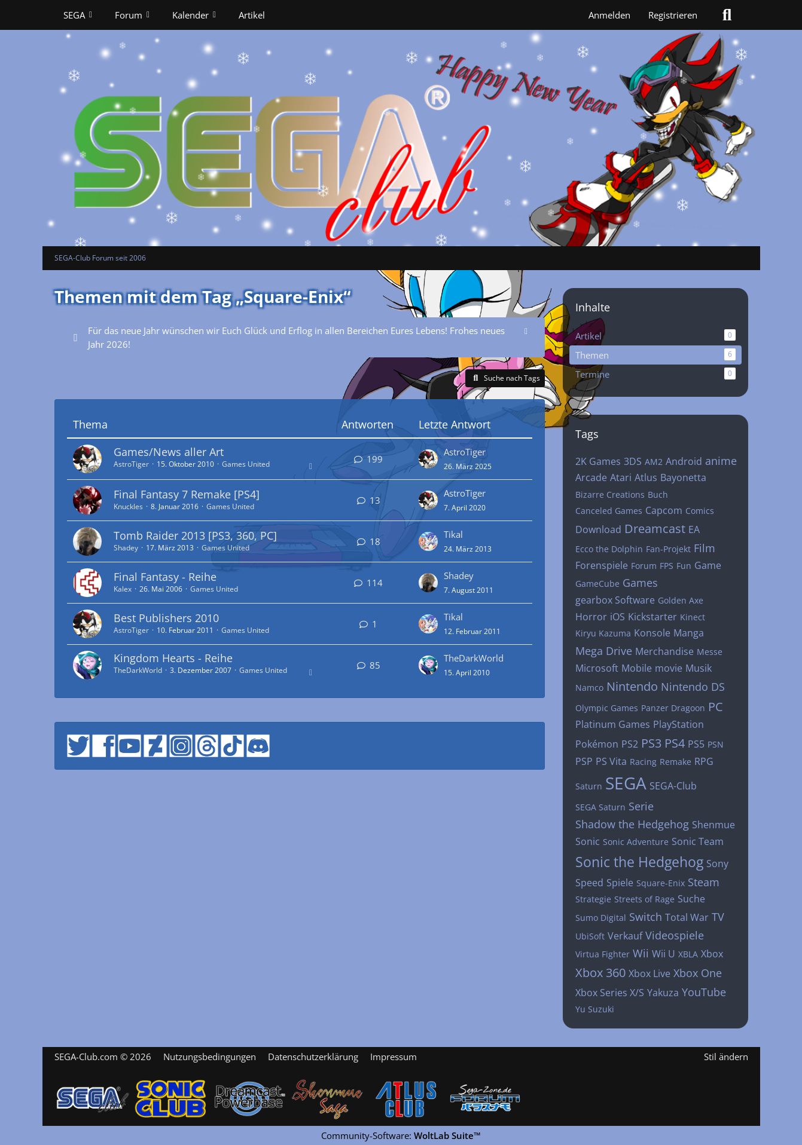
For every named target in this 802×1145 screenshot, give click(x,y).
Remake (675, 761)
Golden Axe (680, 600)
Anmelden (609, 15)
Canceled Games (608, 510)
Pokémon (596, 744)
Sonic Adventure (636, 841)
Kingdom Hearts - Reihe (173, 658)
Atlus (646, 477)
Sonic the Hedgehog (639, 861)
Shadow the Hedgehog (632, 824)
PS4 (674, 743)
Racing (643, 761)
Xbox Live (649, 973)
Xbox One (697, 973)
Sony (717, 863)
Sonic (587, 841)
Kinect (692, 617)
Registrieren (672, 15)
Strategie (593, 899)
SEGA (626, 783)
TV (718, 917)
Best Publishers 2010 (166, 618)
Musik (698, 668)
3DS (633, 461)
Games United (246, 464)
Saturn (588, 786)
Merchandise (664, 651)
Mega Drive (603, 651)
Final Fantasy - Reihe (165, 577)
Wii (641, 953)
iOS (617, 616)
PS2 (629, 744)
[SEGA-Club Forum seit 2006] (401, 123)
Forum (644, 565)
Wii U (663, 953)
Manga (688, 632)
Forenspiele (601, 565)
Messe (709, 651)
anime (721, 461)
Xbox (712, 953)
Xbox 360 (600, 973)
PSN (716, 744)
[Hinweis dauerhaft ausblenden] (526, 330)
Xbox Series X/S (609, 992)
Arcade (591, 477)
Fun (683, 565)
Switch (645, 917)
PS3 (651, 743)
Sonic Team (698, 841)
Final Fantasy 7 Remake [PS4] (187, 494)
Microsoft (596, 668)
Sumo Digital (600, 917)
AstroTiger (131, 464)
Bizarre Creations (610, 494)
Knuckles (128, 506)
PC (715, 707)
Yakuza (663, 992)
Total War (687, 917)
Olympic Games (606, 708)
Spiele (619, 882)
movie (668, 668)
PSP (584, 761)
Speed (589, 882)
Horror (591, 616)
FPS (666, 565)
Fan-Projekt (668, 549)
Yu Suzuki (594, 1009)
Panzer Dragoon (673, 708)
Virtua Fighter (602, 954)
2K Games (598, 461)
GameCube (597, 583)
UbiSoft (590, 936)
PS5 (696, 744)
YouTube (704, 992)
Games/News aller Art (169, 452)
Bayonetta (683, 477)
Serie (641, 806)
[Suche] (727, 15)
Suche (691, 898)
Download (598, 529)
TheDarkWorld (138, 670)
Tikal (453, 534)
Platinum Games (612, 724)
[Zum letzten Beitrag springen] (428, 459)
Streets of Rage (644, 899)
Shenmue (713, 824)
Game (707, 565)
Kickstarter (652, 616)
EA (694, 529)
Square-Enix (660, 883)
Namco (589, 687)
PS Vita (611, 761)
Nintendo (632, 686)
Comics (699, 510)
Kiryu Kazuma (603, 633)
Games (640, 582)
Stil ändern (726, 1057)
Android (684, 461)
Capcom (663, 510)
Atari (621, 477)
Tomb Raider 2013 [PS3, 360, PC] (195, 535)
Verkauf (625, 935)
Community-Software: (401, 1135)
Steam (703, 882)
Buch (658, 494)
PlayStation (678, 724)
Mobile (636, 668)
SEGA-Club (673, 785)
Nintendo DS (693, 686)
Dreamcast (654, 529)
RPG (703, 761)
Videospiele (674, 935)
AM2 (654, 461)
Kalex (123, 589)
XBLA (688, 954)
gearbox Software (615, 600)
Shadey (126, 548)
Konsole (652, 632)
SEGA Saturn (600, 807)
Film (704, 548)
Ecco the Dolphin (609, 549)
